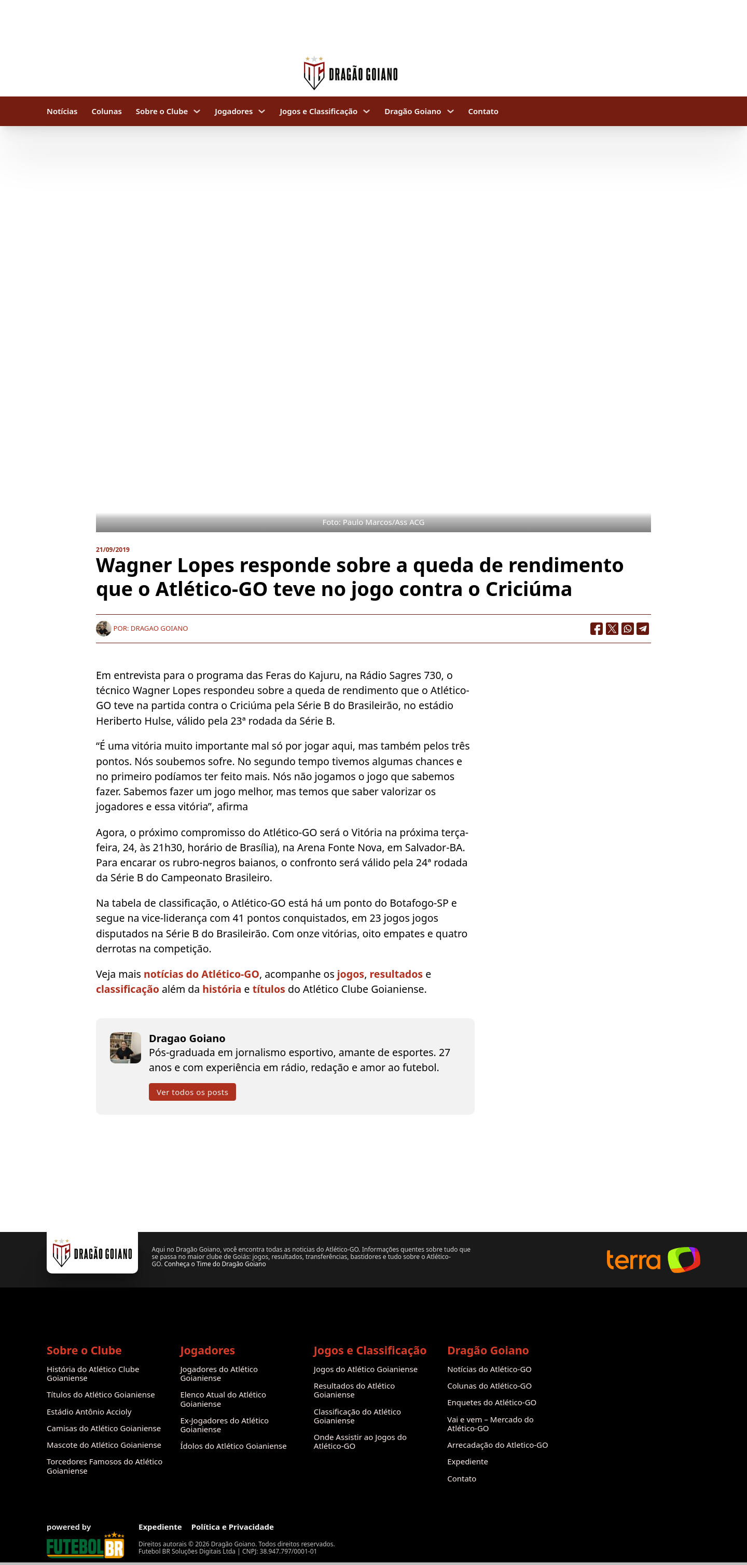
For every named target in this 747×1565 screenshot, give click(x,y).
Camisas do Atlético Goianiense (104, 1428)
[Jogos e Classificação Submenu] (366, 111)
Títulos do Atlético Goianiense (101, 1394)
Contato (483, 111)
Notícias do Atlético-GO (489, 1369)
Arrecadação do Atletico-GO (497, 1445)
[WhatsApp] (627, 628)
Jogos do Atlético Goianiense (366, 1369)
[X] (612, 628)
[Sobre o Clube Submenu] (197, 111)
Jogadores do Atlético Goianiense (219, 1374)
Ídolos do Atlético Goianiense (233, 1446)
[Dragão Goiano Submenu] (450, 111)
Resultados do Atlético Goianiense (354, 1390)
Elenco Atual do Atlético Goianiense (223, 1399)
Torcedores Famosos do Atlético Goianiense (104, 1466)
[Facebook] (596, 628)
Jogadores (234, 111)
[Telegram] (643, 628)
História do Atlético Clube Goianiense (93, 1374)
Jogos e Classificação (318, 111)
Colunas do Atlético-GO (489, 1385)
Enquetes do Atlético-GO (491, 1402)
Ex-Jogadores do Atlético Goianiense (224, 1425)
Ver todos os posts (192, 1092)
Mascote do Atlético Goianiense (104, 1445)
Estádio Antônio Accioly (89, 1411)
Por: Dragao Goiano (142, 628)
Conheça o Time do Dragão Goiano (215, 1263)
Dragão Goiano (412, 111)
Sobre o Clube (162, 111)
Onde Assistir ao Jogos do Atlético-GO (360, 1442)
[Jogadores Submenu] (262, 111)
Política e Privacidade (232, 1526)
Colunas (106, 111)
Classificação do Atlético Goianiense (357, 1416)
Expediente (467, 1461)
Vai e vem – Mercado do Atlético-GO (490, 1424)
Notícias (62, 111)
